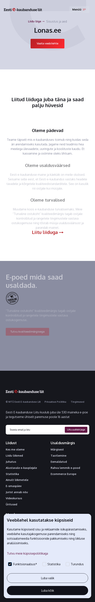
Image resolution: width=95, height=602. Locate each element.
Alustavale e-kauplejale (21, 467)
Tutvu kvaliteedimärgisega (27, 334)
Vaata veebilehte (47, 43)
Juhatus (11, 461)
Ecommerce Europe (63, 474)
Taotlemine (58, 455)
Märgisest (57, 449)
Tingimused (77, 401)
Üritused (11, 504)
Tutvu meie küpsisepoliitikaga (27, 553)
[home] (23, 9)
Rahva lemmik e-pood (65, 467)
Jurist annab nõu (17, 492)
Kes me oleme (15, 449)
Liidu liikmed (14, 455)
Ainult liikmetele (17, 479)
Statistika (12, 474)
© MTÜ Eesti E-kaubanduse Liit (23, 401)
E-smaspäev (14, 486)
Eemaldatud (59, 461)
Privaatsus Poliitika (55, 401)
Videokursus (14, 498)
